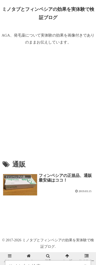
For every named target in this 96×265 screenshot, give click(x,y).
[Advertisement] (48, 102)
